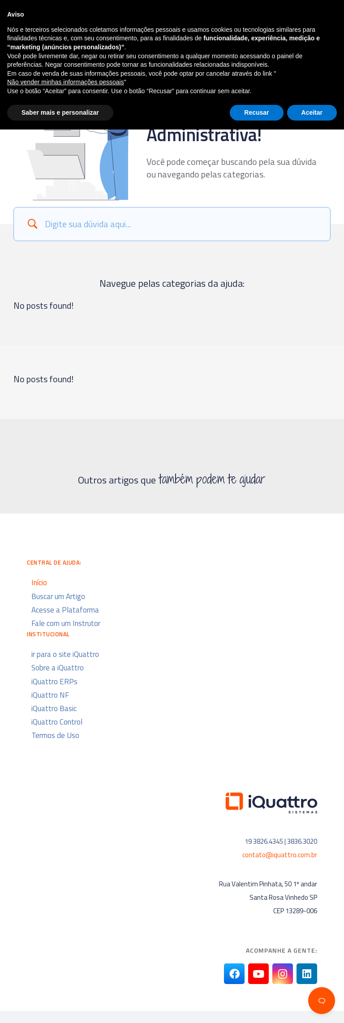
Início (39, 582)
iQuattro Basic (54, 708)
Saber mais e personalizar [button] (60, 1005)
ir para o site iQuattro (65, 654)
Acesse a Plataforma (65, 610)
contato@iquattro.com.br (279, 855)
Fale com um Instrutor (65, 623)
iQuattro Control (56, 722)
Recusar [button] (256, 1005)
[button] (285, 17)
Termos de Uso (55, 735)
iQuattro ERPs (54, 681)
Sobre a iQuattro (57, 667)
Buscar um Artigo (58, 596)
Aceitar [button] (311, 1005)
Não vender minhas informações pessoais (65, 975)
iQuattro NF (50, 695)
